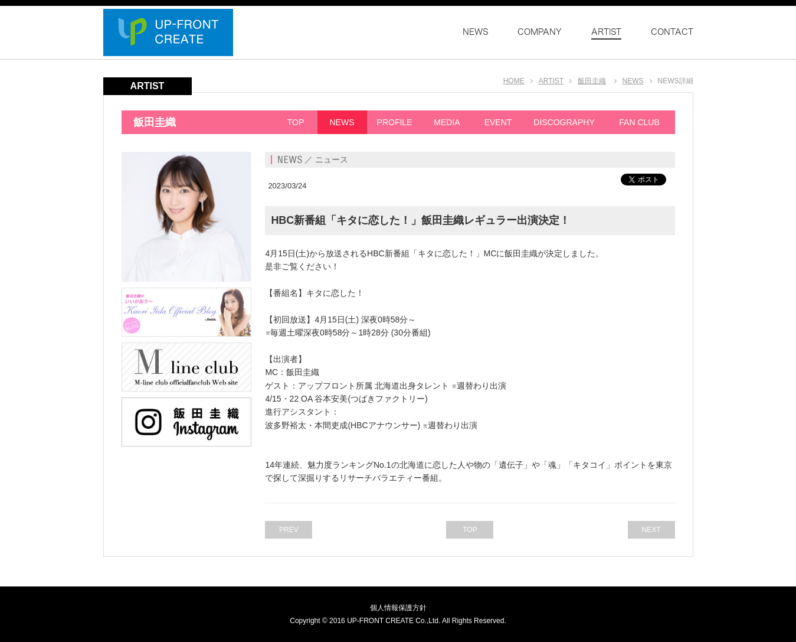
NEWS (633, 81)
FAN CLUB (639, 122)
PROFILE (394, 122)
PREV (289, 530)
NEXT (650, 530)
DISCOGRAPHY (563, 122)
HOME (514, 81)
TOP (295, 122)
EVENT (498, 122)
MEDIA (447, 122)
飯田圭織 (592, 81)
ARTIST (551, 81)
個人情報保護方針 (398, 608)
